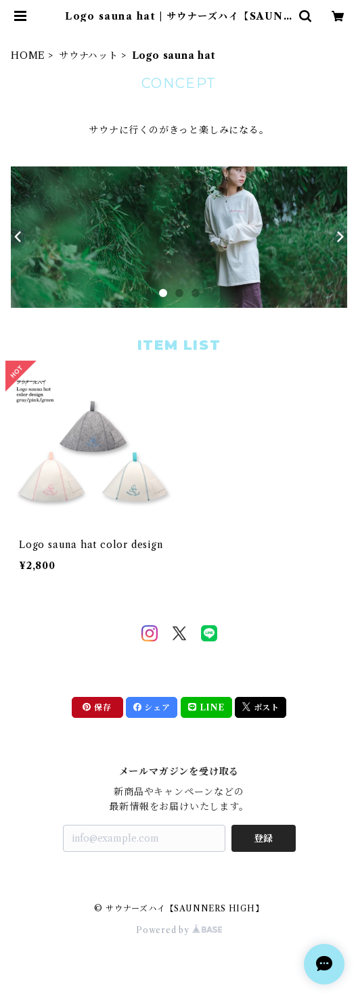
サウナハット (88, 55)
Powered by (179, 930)
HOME (28, 55)
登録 (263, 838)
